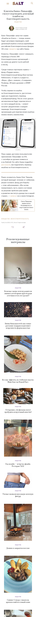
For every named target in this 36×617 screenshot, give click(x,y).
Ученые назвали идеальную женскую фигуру (18, 495)
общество (6, 219)
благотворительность (20, 219)
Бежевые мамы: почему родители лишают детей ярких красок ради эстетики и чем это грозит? (18, 293)
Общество (18, 22)
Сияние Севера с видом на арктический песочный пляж (18, 601)
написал (13, 196)
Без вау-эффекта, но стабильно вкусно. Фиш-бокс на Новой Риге (18, 381)
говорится (13, 49)
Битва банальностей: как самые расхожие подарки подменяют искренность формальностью (18, 326)
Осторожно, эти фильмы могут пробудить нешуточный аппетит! (18, 411)
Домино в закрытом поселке (18, 548)
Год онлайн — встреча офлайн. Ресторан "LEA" (18, 465)
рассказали (5, 165)
